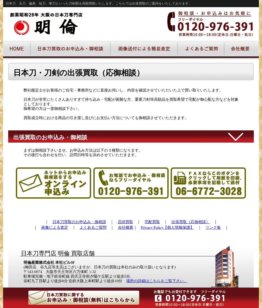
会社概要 (125, 227)
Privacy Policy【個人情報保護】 (167, 227)
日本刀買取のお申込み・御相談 (79, 222)
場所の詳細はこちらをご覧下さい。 (157, 281)
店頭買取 (125, 222)
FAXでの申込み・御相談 (208, 183)
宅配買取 (152, 222)
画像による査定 (54, 227)
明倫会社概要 (241, 50)
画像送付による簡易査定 (144, 50)
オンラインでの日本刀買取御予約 (54, 183)
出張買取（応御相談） (190, 222)
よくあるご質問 (201, 50)
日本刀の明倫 (16, 50)
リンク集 (213, 227)
